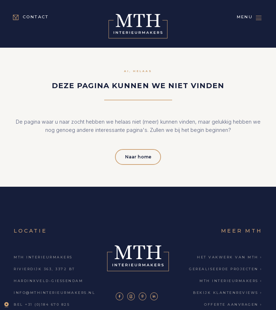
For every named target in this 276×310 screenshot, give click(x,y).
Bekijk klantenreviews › (227, 292)
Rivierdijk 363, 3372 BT (44, 268)
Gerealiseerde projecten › (225, 268)
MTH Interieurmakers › (230, 280)
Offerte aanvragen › (233, 304)
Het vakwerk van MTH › (229, 256)
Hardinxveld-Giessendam (48, 280)
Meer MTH (241, 230)
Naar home (138, 156)
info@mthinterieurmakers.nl (54, 292)
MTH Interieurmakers (43, 256)
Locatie (30, 230)
